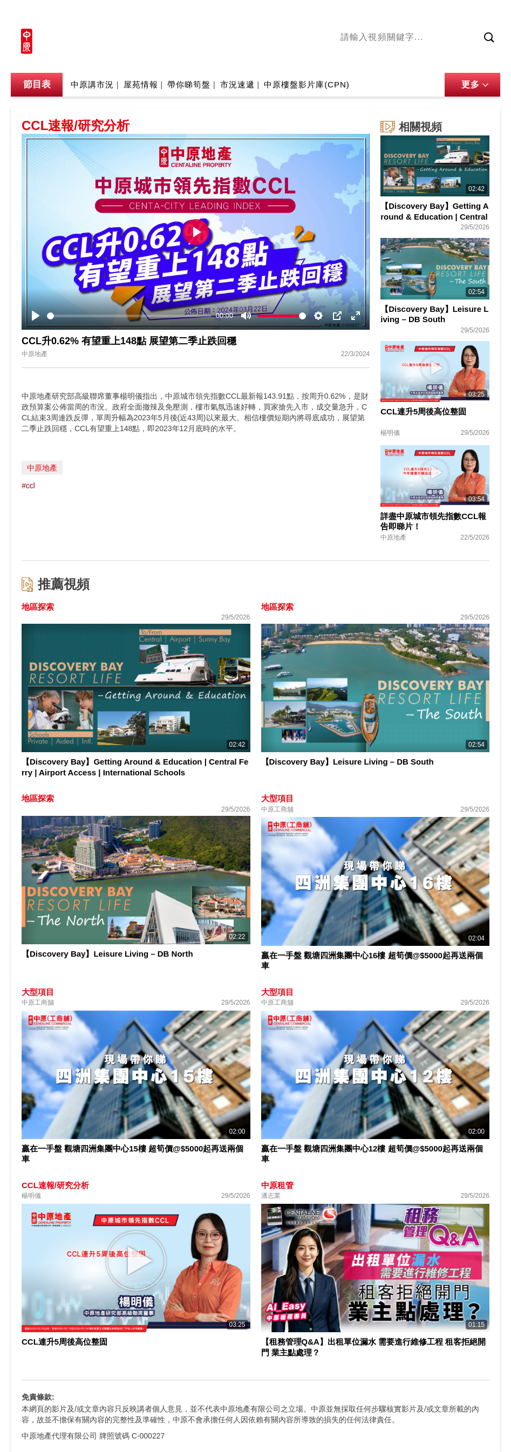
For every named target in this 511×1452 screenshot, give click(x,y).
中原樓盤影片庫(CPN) (307, 84)
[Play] (35, 315)
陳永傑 (384, 58)
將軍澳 (416, 58)
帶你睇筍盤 (188, 84)
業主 (492, 58)
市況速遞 (237, 84)
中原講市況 (456, 58)
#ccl (28, 485)
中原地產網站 (391, 14)
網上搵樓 (442, 14)
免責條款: (38, 1397)
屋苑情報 (141, 84)
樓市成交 (485, 14)
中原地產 (42, 467)
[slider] (129, 316)
